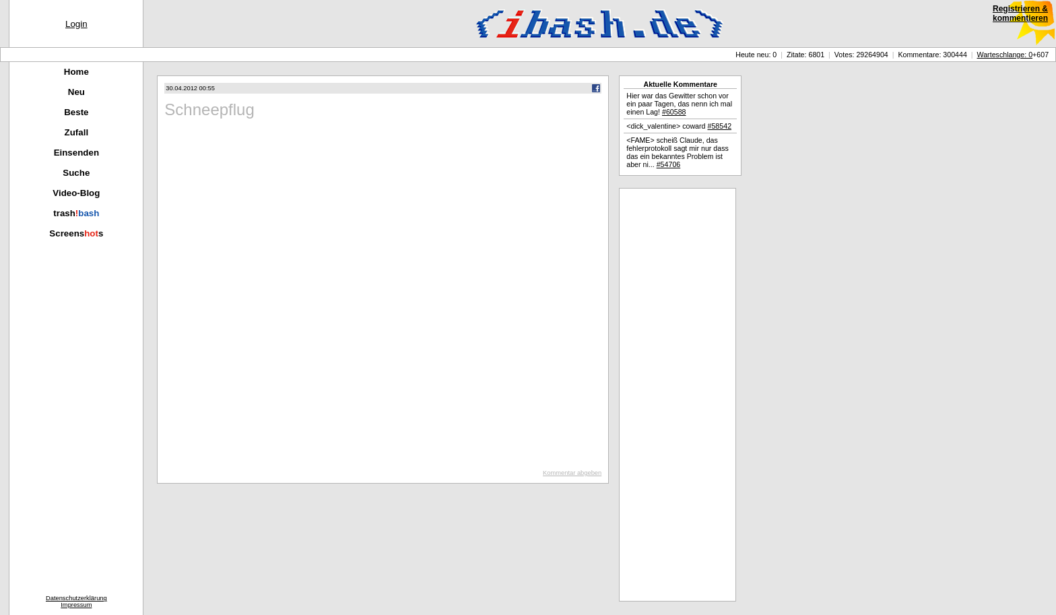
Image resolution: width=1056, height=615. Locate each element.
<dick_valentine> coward (678, 126)
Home (76, 72)
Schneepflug (209, 109)
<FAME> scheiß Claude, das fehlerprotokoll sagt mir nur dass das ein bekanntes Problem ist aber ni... (677, 152)
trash (76, 213)
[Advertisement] (677, 395)
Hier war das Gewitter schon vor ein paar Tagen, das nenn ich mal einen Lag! (679, 104)
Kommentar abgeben (572, 473)
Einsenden (76, 153)
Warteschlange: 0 (1005, 55)
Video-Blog (76, 193)
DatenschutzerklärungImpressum (76, 601)
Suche (76, 173)
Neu (76, 92)
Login (76, 24)
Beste (76, 112)
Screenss (76, 233)
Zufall (77, 132)
